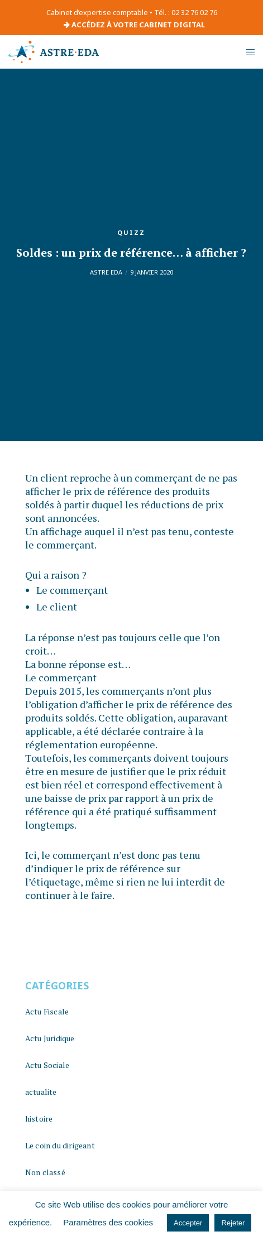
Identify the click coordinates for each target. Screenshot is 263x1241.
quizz (131, 232)
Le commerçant (72, 590)
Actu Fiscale (47, 1011)
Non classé (45, 1172)
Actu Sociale (47, 1065)
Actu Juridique (50, 1038)
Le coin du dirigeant (60, 1145)
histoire (39, 1118)
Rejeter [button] (233, 1223)
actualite (41, 1091)
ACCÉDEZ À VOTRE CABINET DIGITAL (134, 25)
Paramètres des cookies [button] (108, 1222)
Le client (56, 606)
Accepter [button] (188, 1223)
